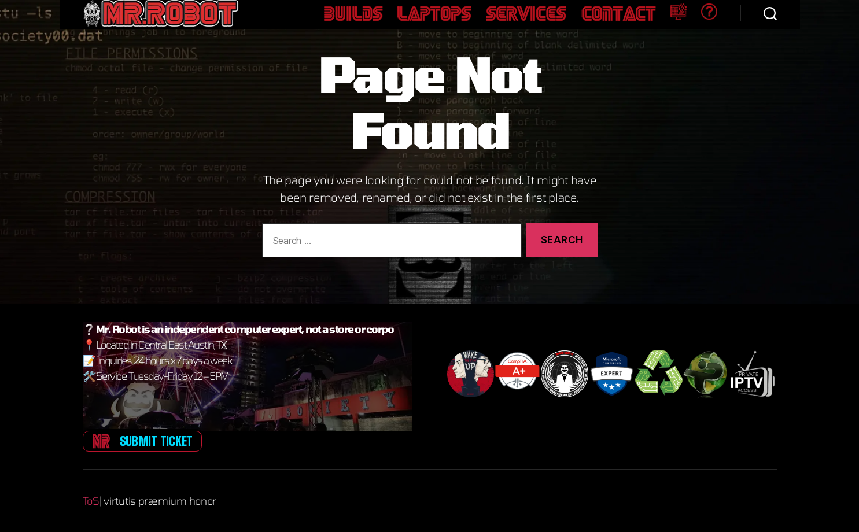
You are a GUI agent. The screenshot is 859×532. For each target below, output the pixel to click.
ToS (91, 500)
